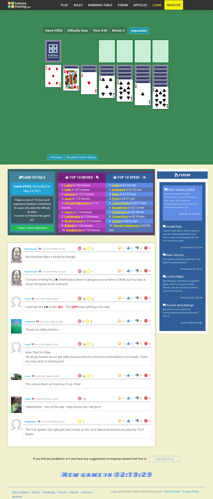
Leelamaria (30, 322)
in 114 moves (78, 212)
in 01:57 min (124, 194)
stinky (28, 399)
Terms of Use (172, 491)
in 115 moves (83, 221)
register (174, 5)
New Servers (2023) (179, 189)
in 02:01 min (123, 198)
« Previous (56, 157)
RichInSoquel (31, 249)
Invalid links (172, 226)
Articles (140, 5)
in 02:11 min (129, 203)
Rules (78, 5)
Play (64, 5)
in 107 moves (77, 189)
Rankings (49, 492)
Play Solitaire (20, 492)
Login (157, 5)
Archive (17, 497)
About (74, 492)
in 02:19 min (128, 216)
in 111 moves (79, 194)
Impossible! (139, 30)
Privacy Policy (190, 491)
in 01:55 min (127, 189)
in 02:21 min (125, 221)
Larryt (28, 299)
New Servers (173, 255)
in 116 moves (79, 225)
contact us (164, 459)
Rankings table (100, 5)
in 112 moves (77, 198)
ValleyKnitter (31, 422)
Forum (123, 5)
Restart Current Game (81, 157)
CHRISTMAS (173, 276)
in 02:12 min (128, 207)
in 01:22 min (124, 185)
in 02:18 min (128, 212)
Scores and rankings (178, 305)
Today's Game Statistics (32, 227)
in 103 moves (77, 185)
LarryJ (28, 376)
